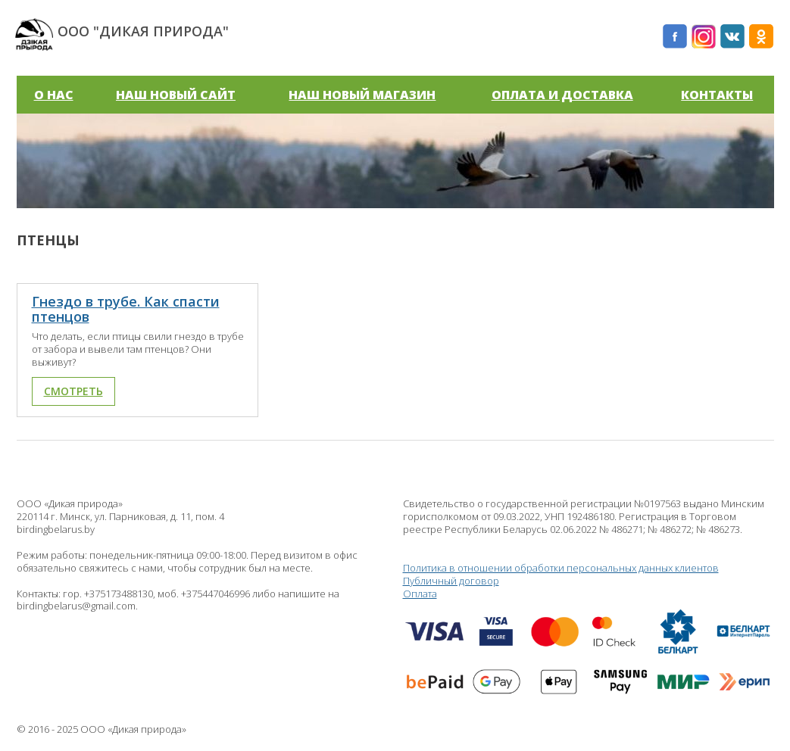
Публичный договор (451, 580)
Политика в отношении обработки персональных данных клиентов (561, 568)
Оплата (588, 647)
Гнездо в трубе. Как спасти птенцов (126, 309)
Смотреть (73, 391)
